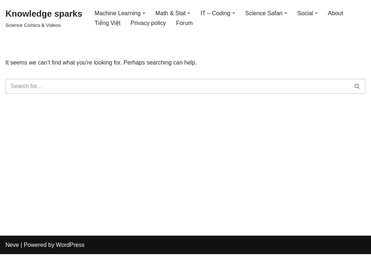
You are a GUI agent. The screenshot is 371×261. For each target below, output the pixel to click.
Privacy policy (148, 23)
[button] (143, 13)
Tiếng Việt (107, 23)
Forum (184, 23)
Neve (12, 252)
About (335, 13)
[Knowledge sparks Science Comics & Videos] (43, 18)
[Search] (177, 86)
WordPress (70, 252)
